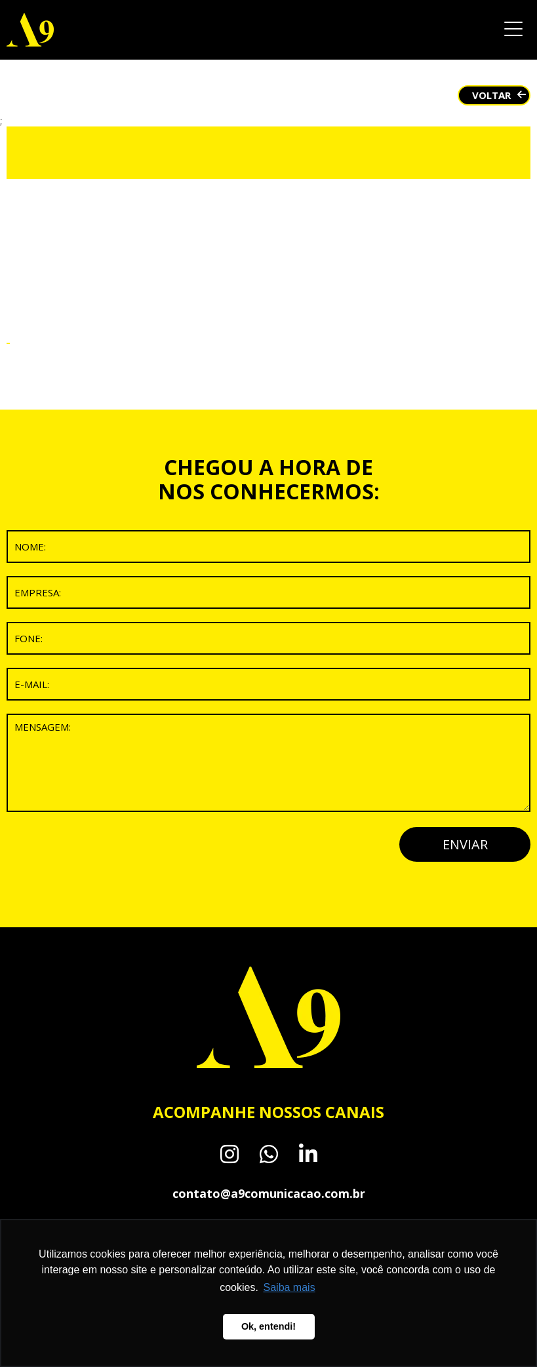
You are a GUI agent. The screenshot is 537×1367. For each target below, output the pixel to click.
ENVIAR (465, 844)
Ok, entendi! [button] (268, 1326)
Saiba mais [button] (289, 1287)
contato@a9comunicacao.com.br (268, 1193)
